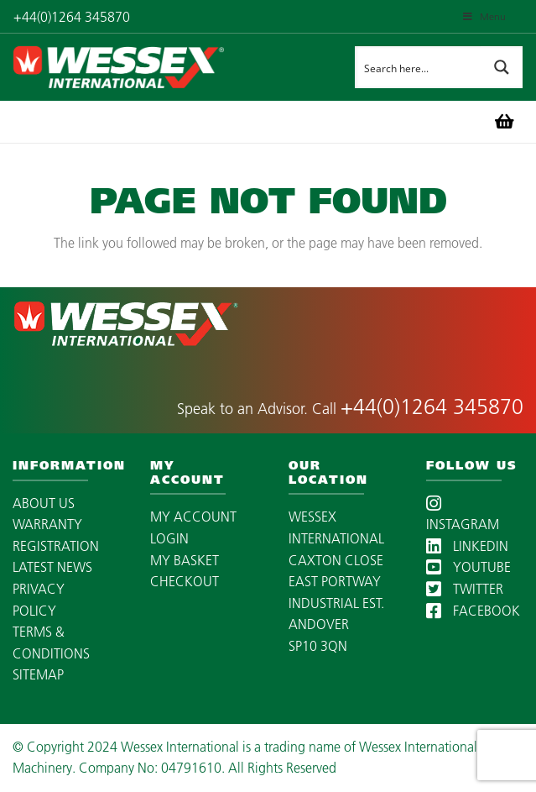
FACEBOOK (473, 610)
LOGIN (169, 538)
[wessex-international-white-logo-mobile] (151, 67)
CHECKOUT (184, 581)
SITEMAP (38, 674)
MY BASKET (184, 560)
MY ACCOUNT (193, 516)
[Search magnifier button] (502, 67)
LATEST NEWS (52, 567)
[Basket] (504, 122)
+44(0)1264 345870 (432, 406)
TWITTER (464, 588)
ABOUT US (44, 503)
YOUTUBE (468, 567)
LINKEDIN (467, 546)
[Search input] (418, 67)
